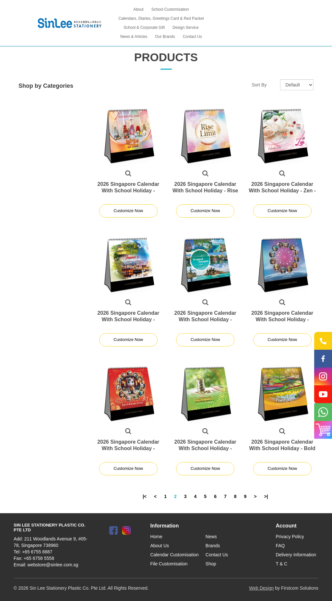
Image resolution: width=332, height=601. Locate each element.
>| (266, 496)
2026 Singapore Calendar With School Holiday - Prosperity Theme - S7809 (205, 448)
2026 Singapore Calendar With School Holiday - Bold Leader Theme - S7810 (282, 448)
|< (145, 496)
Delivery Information (296, 554)
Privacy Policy (290, 536)
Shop (211, 563)
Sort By (259, 84)
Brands (213, 545)
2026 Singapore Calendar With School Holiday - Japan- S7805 (128, 319)
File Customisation (168, 563)
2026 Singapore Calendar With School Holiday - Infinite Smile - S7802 (128, 190)
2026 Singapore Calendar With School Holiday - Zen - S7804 (282, 190)
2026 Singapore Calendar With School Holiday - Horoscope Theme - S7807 (282, 319)
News (211, 536)
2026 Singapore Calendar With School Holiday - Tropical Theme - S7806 (205, 319)
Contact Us (217, 554)
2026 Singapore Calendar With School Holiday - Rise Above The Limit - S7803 (205, 190)
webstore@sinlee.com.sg (53, 564)
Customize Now (128, 210)
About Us (159, 545)
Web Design (261, 588)
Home (156, 536)
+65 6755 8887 (37, 551)
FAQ (280, 545)
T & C (282, 563)
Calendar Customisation (174, 554)
